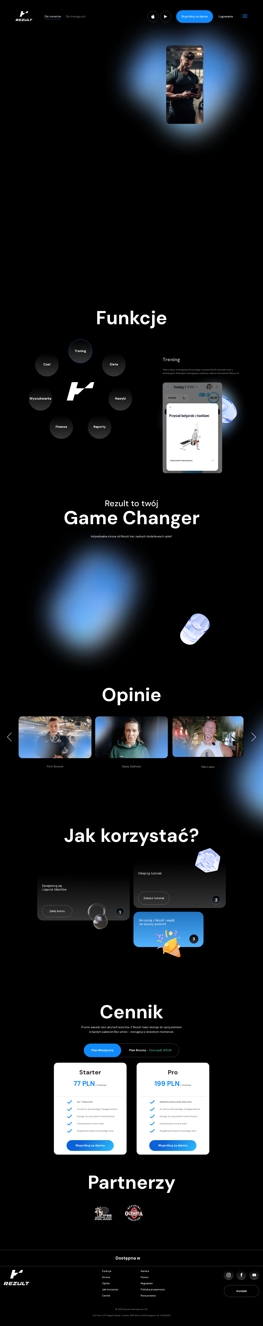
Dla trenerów (53, 16)
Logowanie (226, 16)
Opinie (106, 1283)
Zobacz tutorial (153, 898)
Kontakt (241, 1291)
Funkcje (106, 1271)
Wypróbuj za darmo (194, 16)
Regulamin (147, 1283)
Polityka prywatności (153, 1289)
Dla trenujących (75, 16)
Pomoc (145, 1277)
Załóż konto (57, 911)
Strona (106, 1277)
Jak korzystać (110, 1289)
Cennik (106, 1295)
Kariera (145, 1271)
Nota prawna (148, 1295)
